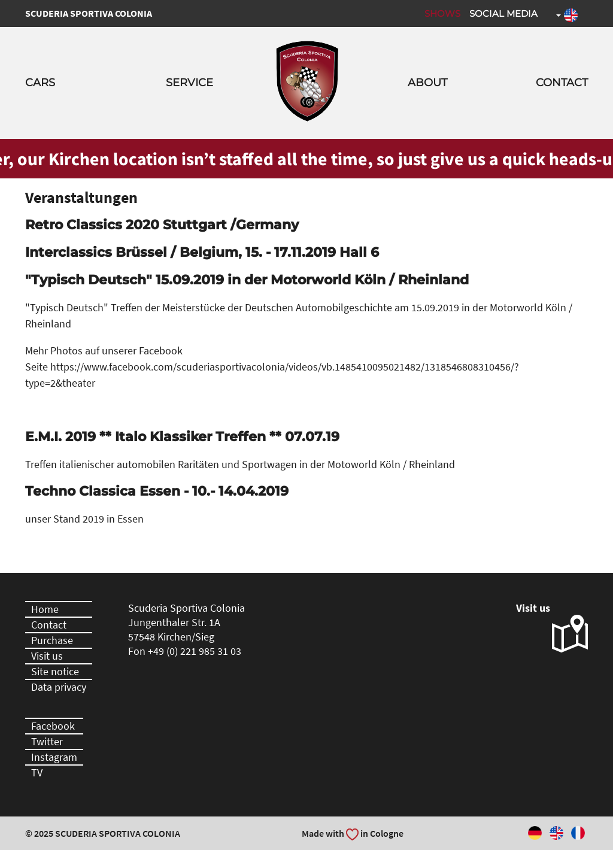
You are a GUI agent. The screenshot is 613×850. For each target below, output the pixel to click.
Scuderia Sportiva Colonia (88, 13)
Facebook (53, 726)
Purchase (52, 640)
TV (37, 772)
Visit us (47, 656)
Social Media (503, 13)
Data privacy (58, 687)
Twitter (47, 741)
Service (189, 82)
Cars (40, 82)
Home (45, 609)
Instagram (54, 757)
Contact (562, 82)
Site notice (55, 671)
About (427, 82)
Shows (442, 13)
